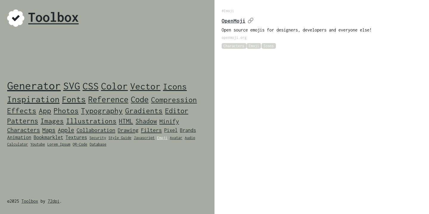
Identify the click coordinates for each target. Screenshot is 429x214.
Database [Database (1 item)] (98, 144)
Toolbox (29, 201)
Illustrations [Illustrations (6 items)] (91, 121)
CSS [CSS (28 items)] (91, 86)
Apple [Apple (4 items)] (66, 129)
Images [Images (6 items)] (52, 121)
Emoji (254, 46)
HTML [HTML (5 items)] (126, 121)
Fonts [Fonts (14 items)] (74, 99)
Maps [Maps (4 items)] (48, 129)
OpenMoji (238, 21)
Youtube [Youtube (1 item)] (37, 144)
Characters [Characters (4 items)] (23, 129)
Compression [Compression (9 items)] (174, 99)
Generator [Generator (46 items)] (34, 85)
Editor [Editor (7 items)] (176, 111)
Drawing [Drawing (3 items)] (128, 130)
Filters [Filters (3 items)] (151, 130)
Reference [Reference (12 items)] (108, 99)
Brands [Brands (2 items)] (188, 130)
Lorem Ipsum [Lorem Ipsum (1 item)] (58, 144)
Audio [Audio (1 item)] (190, 138)
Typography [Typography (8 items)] (102, 110)
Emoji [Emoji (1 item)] (162, 138)
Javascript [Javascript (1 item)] (144, 138)
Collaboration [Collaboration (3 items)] (96, 130)
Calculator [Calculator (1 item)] (17, 144)
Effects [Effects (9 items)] (21, 110)
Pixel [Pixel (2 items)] (171, 130)
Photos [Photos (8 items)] (66, 110)
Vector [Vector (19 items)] (145, 86)
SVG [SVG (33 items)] (71, 86)
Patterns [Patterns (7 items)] (22, 121)
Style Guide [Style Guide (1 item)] (119, 138)
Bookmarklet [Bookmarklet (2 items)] (48, 137)
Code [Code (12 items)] (140, 99)
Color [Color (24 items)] (114, 86)
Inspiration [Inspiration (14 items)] (33, 99)
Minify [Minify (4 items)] (169, 121)
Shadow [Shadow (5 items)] (146, 121)
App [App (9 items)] (45, 110)
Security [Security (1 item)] (97, 138)
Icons (268, 46)
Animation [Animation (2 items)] (19, 137)
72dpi (54, 201)
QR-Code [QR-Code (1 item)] (80, 144)
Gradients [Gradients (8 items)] (144, 110)
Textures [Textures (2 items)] (76, 137)
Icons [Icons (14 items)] (175, 86)
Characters (233, 46)
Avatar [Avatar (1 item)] (176, 138)
